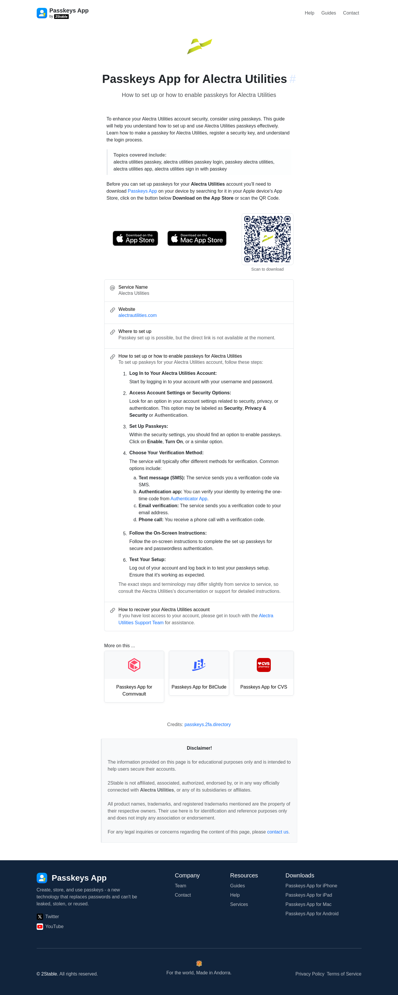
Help (309, 12)
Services (239, 904)
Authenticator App (189, 498)
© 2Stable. (48, 973)
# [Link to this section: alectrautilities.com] (292, 78)
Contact (351, 12)
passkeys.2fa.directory (208, 724)
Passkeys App (142, 191)
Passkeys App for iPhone (311, 885)
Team (180, 885)
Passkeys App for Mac (309, 904)
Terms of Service (344, 973)
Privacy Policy (310, 973)
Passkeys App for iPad (309, 895)
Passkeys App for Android (312, 913)
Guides (328, 12)
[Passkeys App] (72, 878)
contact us (278, 831)
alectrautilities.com (137, 315)
